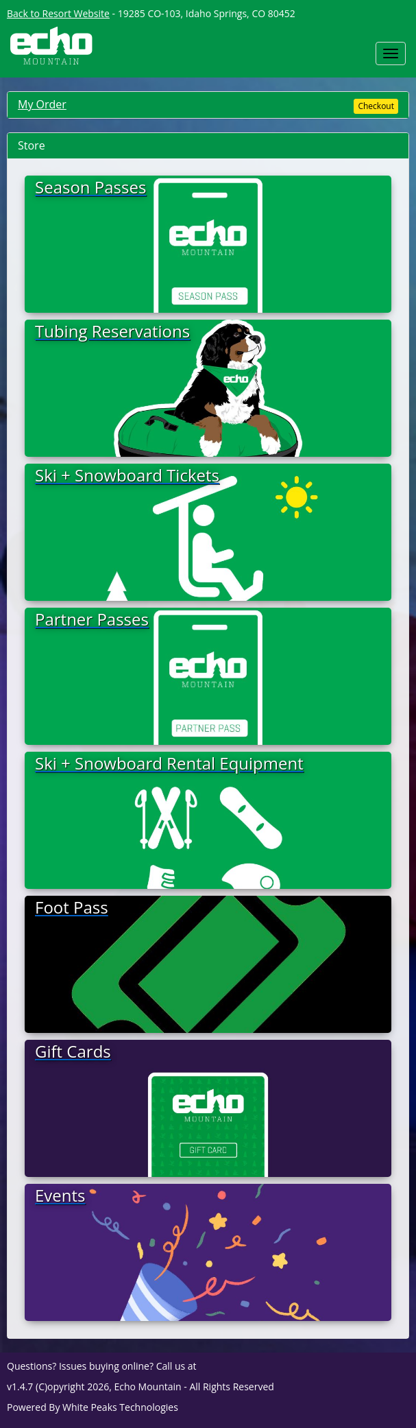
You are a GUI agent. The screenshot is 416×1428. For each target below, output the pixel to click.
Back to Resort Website (58, 13)
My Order (42, 104)
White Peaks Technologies (120, 1407)
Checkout (376, 106)
